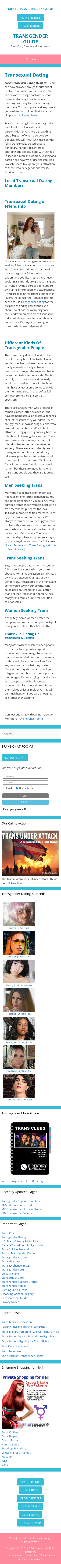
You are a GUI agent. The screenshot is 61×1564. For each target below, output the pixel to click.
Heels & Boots (10, 1444)
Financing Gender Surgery (18, 1294)
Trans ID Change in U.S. (16, 1265)
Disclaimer (34, 1538)
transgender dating (33, 302)
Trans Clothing (10, 1432)
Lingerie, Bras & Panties (16, 1452)
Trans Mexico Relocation (17, 1322)
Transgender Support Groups (20, 1282)
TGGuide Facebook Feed (17, 1205)
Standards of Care (13, 1277)
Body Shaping (10, 1436)
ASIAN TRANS (30, 1514)
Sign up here (29, 115)
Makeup (7, 1456)
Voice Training (10, 1273)
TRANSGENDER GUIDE (30, 39)
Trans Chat (8, 1233)
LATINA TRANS (30, 1506)
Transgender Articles (14, 1257)
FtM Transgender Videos (17, 1213)
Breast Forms (10, 1440)
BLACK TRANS (30, 1490)
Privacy (47, 1538)
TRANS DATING (30, 26)
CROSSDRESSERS (30, 1498)
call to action (14, 883)
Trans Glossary (11, 1261)
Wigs (4, 1460)
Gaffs (5, 1464)
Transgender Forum (14, 1269)
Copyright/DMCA (30, 1541)
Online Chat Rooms (31, 718)
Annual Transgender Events (18, 1253)
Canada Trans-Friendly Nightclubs (22, 1245)
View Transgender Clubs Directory (23, 1181)
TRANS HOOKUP (30, 1523)
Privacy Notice (10, 1302)
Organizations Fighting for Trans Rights (25, 1341)
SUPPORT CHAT (15, 758)
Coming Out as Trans (14, 1290)
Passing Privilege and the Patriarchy (23, 1327)
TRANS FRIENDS (30, 17)
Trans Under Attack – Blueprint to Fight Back (29, 1336)
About (12, 1538)
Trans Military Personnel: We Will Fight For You (30, 1331)
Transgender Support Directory (21, 1201)
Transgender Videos (14, 1286)
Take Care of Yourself (15, 1346)
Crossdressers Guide (14, 1298)
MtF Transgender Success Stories (22, 1209)
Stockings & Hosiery (14, 1448)
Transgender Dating (14, 1237)
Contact (22, 1538)
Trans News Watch (13, 1351)
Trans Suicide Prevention (17, 1249)
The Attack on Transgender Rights (22, 1356)
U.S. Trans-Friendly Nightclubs (20, 1241)
